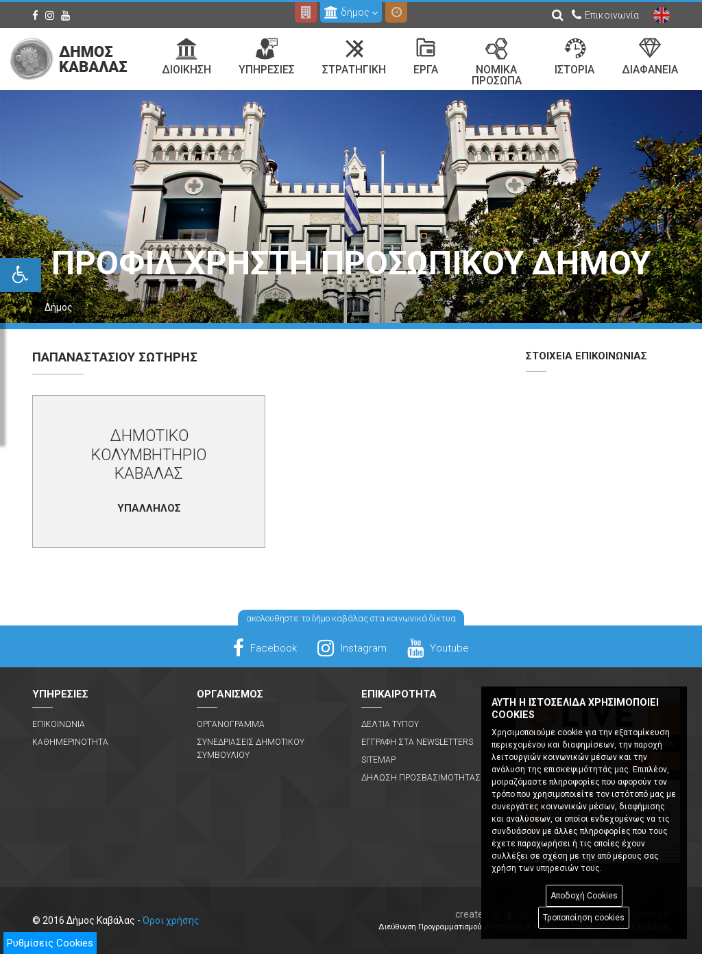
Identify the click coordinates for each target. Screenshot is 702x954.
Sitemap (378, 760)
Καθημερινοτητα (70, 742)
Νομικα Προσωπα (497, 62)
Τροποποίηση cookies (584, 917)
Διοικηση (186, 57)
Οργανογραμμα (231, 724)
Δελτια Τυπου (390, 724)
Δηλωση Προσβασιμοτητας (421, 778)
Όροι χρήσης (171, 920)
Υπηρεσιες (267, 57)
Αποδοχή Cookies (584, 896)
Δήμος (59, 307)
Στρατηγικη (354, 57)
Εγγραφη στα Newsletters (417, 742)
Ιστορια (574, 57)
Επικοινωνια (58, 724)
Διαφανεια (650, 57)
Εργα (425, 57)
